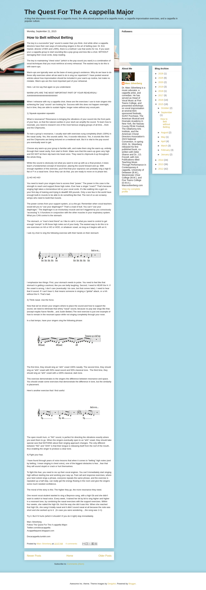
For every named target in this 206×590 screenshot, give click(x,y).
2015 (161, 104)
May (163, 137)
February (166, 150)
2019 (161, 86)
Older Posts (105, 555)
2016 (161, 100)
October (165, 108)
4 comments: (72, 543)
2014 (161, 160)
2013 (161, 164)
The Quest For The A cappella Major (79, 11)
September (166, 112)
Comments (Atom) (75, 564)
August (165, 132)
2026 (161, 73)
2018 (161, 91)
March (164, 145)
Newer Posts (34, 555)
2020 (161, 82)
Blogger (132, 583)
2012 (161, 168)
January (165, 154)
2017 (161, 95)
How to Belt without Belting (50, 37)
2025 (161, 78)
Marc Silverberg (133, 83)
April (163, 141)
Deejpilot (112, 583)
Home (69, 555)
